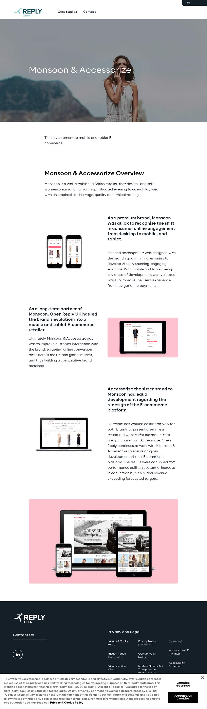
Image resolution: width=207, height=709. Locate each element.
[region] (103, 691)
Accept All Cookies (182, 697)
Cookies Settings (183, 684)
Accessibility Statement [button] (177, 665)
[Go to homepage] (32, 12)
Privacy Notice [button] (117, 656)
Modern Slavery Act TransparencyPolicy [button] (150, 670)
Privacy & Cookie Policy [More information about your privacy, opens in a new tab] (66, 702)
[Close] (202, 677)
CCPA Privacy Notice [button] (146, 656)
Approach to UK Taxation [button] (179, 652)
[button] (30, 635)
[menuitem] (67, 12)
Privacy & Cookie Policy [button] (118, 643)
